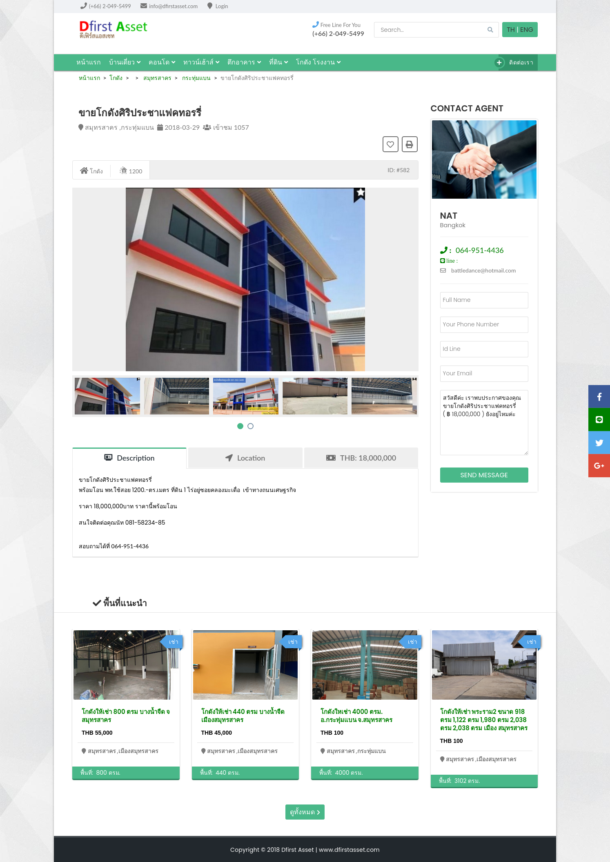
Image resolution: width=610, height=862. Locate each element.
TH (511, 29)
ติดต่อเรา (516, 63)
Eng (526, 29)
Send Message (484, 475)
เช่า (173, 642)
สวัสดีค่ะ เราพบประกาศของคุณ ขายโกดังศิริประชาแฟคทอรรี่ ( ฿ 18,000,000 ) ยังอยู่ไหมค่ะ (484, 422)
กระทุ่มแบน (196, 77)
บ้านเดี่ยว (124, 62)
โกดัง (115, 77)
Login (217, 6)
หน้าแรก (88, 62)
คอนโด (162, 62)
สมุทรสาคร (156, 77)
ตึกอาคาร (244, 62)
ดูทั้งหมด (305, 812)
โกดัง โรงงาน (318, 62)
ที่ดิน (278, 62)
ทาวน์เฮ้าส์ (201, 62)
